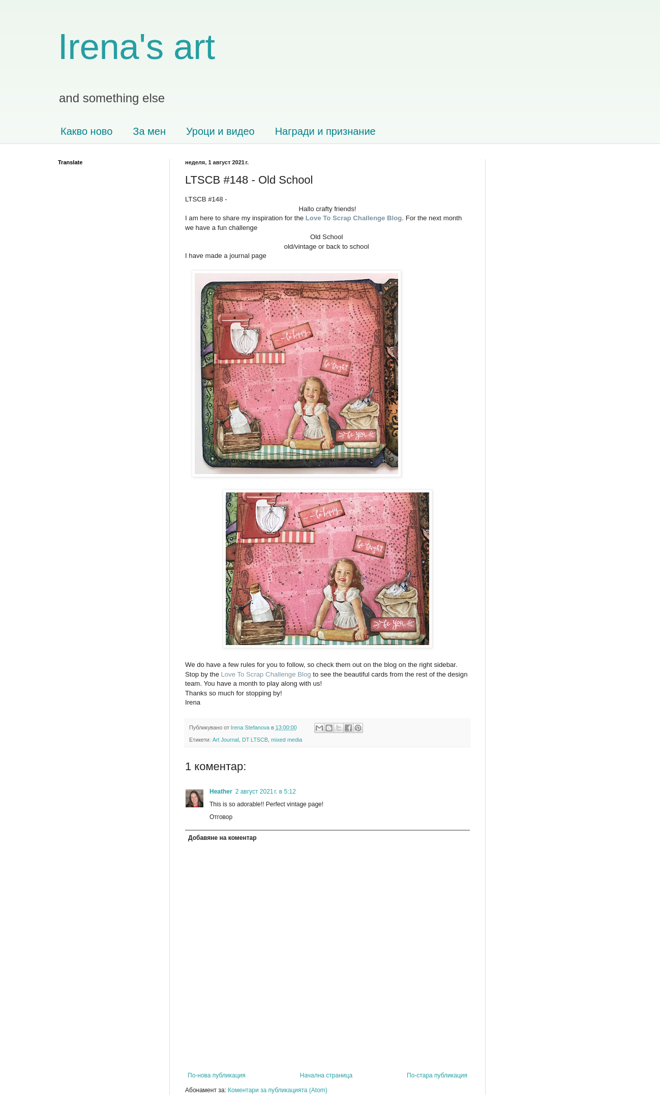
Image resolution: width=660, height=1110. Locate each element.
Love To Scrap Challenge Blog (266, 674)
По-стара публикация (437, 1075)
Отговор (220, 817)
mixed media (286, 740)
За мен (149, 131)
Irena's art (136, 47)
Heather (220, 791)
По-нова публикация (217, 1075)
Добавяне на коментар (222, 837)
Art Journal (226, 740)
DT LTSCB (255, 740)
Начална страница (326, 1075)
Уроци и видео (220, 131)
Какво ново (86, 131)
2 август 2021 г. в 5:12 (265, 791)
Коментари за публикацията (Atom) (277, 1090)
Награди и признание (325, 131)
